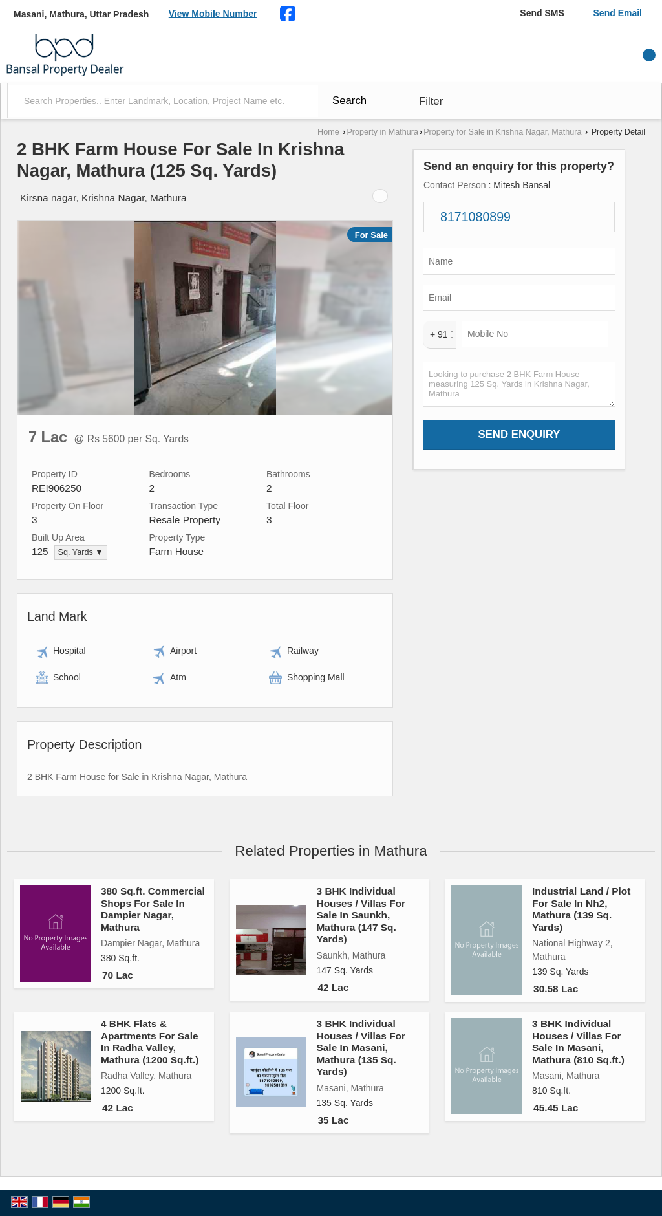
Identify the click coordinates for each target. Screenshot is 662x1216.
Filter (431, 101)
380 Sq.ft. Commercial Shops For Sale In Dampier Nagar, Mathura (153, 908)
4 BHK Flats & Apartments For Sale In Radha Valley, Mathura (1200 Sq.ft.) (149, 1041)
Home (328, 131)
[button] (213, 13)
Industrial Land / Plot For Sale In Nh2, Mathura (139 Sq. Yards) (581, 908)
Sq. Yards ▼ (80, 552)
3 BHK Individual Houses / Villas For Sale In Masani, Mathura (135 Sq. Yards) (361, 1047)
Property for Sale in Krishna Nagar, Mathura (502, 131)
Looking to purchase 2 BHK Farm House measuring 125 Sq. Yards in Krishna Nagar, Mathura (519, 384)
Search (349, 100)
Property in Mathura (382, 131)
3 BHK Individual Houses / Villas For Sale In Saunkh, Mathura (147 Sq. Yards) (361, 914)
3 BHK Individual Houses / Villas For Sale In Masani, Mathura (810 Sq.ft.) (578, 1041)
